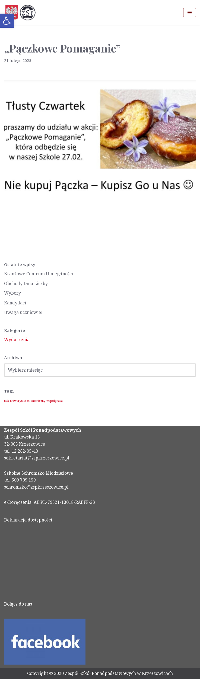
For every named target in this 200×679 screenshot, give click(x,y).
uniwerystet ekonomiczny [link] (27, 401)
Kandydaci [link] (15, 303)
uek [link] (6, 401)
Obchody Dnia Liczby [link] (26, 283)
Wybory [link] (12, 293)
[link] (7, 21)
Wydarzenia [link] (17, 339)
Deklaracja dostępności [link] (28, 520)
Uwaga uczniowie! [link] (23, 312)
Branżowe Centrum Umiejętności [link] (38, 274)
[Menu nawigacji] (189, 12)
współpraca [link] (54, 401)
